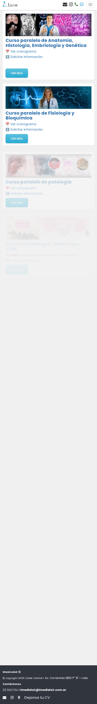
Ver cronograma (23, 51)
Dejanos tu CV (37, 697)
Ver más (17, 73)
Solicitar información (26, 57)
